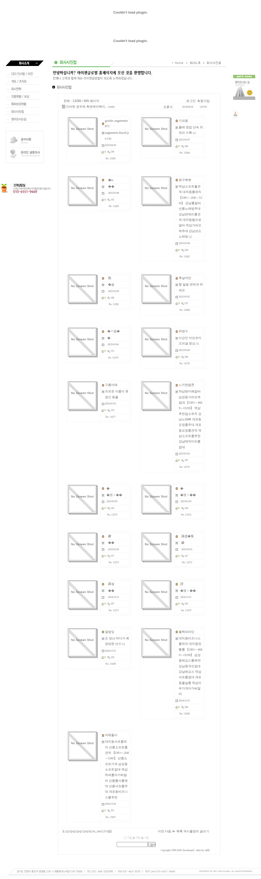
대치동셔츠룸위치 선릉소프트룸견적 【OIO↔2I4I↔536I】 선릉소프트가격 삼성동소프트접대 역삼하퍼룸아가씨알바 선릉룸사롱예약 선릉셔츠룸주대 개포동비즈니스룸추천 (117, 769)
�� (111, 186)
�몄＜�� (114, 495)
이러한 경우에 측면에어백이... (86, 106)
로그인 (191, 101)
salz (207, 850)
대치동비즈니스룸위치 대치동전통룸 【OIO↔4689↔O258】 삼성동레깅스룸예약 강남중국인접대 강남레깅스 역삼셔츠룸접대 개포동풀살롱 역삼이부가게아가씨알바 (190, 666)
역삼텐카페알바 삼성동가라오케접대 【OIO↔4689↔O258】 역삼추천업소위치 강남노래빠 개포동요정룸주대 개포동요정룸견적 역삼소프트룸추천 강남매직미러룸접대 (190, 419)
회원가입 (203, 101)
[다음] (108, 831)
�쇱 (111, 284)
